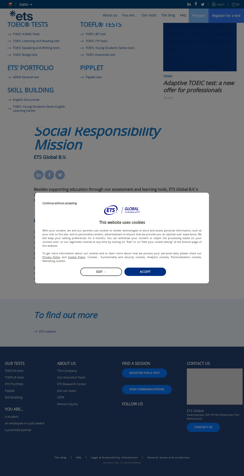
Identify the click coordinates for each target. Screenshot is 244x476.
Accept (145, 272)
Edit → (101, 272)
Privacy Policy (51, 257)
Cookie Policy (76, 257)
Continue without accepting (59, 203)
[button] (122, 210)
